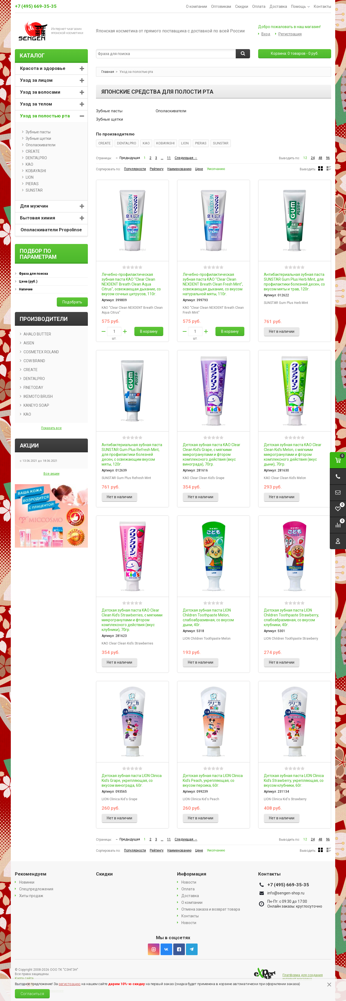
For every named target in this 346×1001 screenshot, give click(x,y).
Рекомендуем (30, 874)
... (162, 158)
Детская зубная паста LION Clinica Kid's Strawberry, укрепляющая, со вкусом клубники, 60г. (294, 780)
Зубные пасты (109, 110)
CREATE (104, 143)
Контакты (322, 6)
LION (185, 143)
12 (305, 158)
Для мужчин (34, 206)
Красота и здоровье (42, 68)
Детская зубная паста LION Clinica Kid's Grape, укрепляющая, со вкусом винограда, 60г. (132, 780)
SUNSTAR (220, 143)
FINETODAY (33, 387)
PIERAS (201, 143)
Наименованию (179, 169)
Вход (265, 34)
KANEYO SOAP (36, 405)
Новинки (26, 882)
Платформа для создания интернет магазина (302, 977)
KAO (146, 143)
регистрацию (70, 984)
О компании (196, 6)
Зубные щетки (109, 119)
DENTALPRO (126, 143)
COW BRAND (34, 361)
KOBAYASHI (165, 143)
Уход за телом (36, 104)
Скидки (241, 6)
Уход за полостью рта (45, 115)
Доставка (278, 6)
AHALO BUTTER (37, 334)
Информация (191, 874)
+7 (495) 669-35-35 (35, 6)
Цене (199, 169)
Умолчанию (216, 169)
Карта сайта (24, 978)
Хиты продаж (31, 896)
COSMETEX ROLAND (41, 352)
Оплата (258, 6)
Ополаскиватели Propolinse (51, 229)
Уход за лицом (36, 80)
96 (328, 158)
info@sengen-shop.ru (285, 893)
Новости (188, 882)
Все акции (51, 474)
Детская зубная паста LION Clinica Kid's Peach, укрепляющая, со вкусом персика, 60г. (213, 780)
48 (320, 158)
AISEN (29, 343)
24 (313, 158)
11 (169, 158)
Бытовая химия (37, 217)
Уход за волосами (40, 92)
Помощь (300, 6)
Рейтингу (157, 169)
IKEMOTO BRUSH (38, 396)
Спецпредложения (36, 889)
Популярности (135, 169)
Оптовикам (221, 6)
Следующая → (186, 158)
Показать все (51, 428)
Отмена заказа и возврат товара (210, 909)
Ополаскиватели (171, 110)
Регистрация (290, 34)
